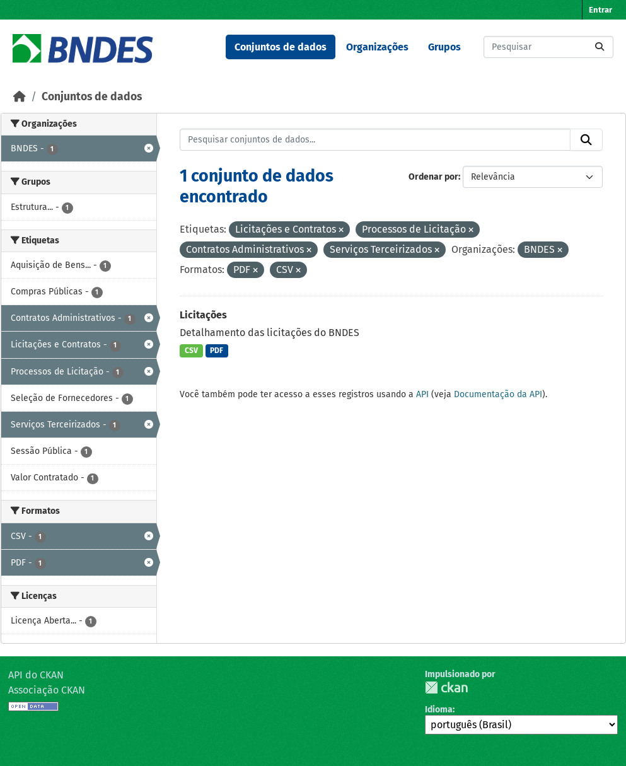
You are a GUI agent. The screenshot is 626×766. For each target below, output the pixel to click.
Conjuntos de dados (281, 47)
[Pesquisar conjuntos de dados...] (548, 47)
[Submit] (599, 47)
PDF (216, 350)
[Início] (19, 96)
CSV (191, 350)
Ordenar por (433, 176)
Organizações (377, 47)
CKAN (446, 687)
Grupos (444, 47)
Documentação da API (498, 394)
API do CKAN (36, 675)
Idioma (439, 709)
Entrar (600, 10)
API (422, 394)
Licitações (203, 315)
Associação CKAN (46, 690)
